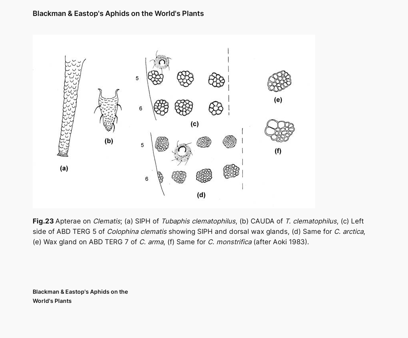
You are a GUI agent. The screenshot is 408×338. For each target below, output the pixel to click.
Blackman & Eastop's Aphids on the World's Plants (118, 13)
